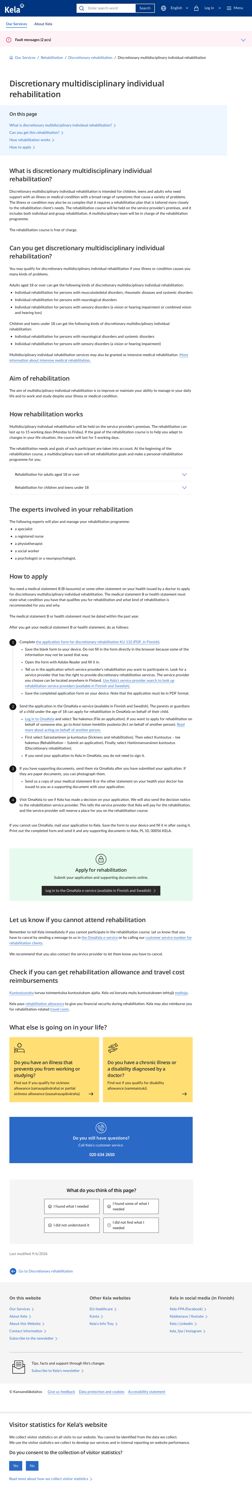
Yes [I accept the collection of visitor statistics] (15, 1466)
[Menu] (236, 8)
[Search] (106, 8)
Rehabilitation (52, 58)
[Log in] (207, 8)
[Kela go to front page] (14, 8)
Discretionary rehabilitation (90, 58)
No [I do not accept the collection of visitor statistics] (32, 1466)
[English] (174, 8)
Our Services (22, 58)
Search (145, 8)
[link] (16, 24)
